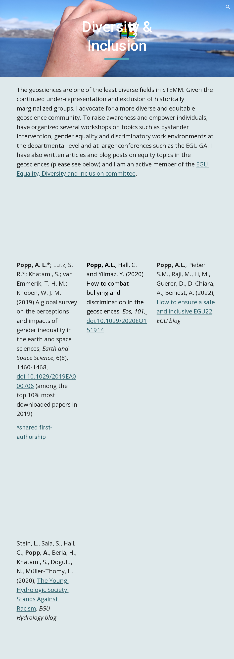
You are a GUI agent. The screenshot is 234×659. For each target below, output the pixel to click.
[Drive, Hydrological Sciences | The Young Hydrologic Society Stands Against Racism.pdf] (47, 502)
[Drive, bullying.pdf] (117, 224)
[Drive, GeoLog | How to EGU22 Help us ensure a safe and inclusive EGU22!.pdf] (187, 224)
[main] (116, 38)
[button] (228, 7)
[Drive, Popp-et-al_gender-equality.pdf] (47, 224)
